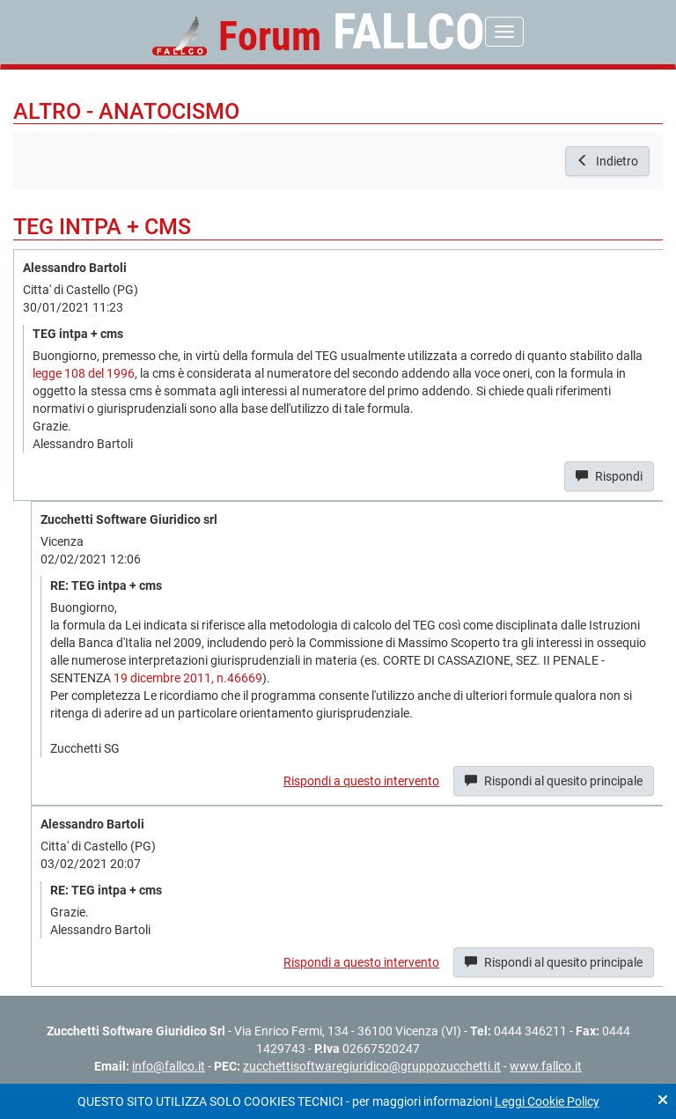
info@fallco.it (168, 1066)
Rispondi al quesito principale (554, 781)
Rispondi (609, 476)
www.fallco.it (546, 1066)
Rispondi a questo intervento (361, 781)
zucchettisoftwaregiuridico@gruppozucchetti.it (372, 1066)
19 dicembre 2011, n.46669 (188, 678)
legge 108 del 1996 (84, 373)
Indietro (607, 161)
